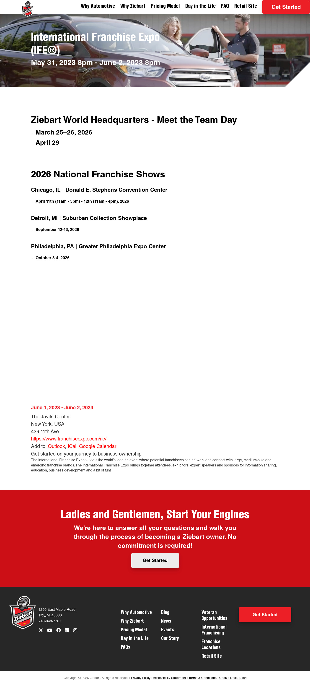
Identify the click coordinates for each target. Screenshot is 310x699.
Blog (165, 613)
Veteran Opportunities (214, 616)
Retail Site (245, 6)
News (166, 621)
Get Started (286, 7)
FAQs (125, 647)
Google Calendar (97, 446)
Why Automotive (98, 6)
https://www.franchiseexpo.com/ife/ (68, 439)
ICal (72, 446)
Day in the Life (200, 6)
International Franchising (214, 630)
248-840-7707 (50, 622)
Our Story (170, 639)
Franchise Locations (211, 645)
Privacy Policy (140, 678)
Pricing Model (165, 6)
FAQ (225, 6)
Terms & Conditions (203, 678)
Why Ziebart (132, 6)
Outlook (56, 446)
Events (167, 630)
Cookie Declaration (233, 678)
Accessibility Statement (169, 678)
